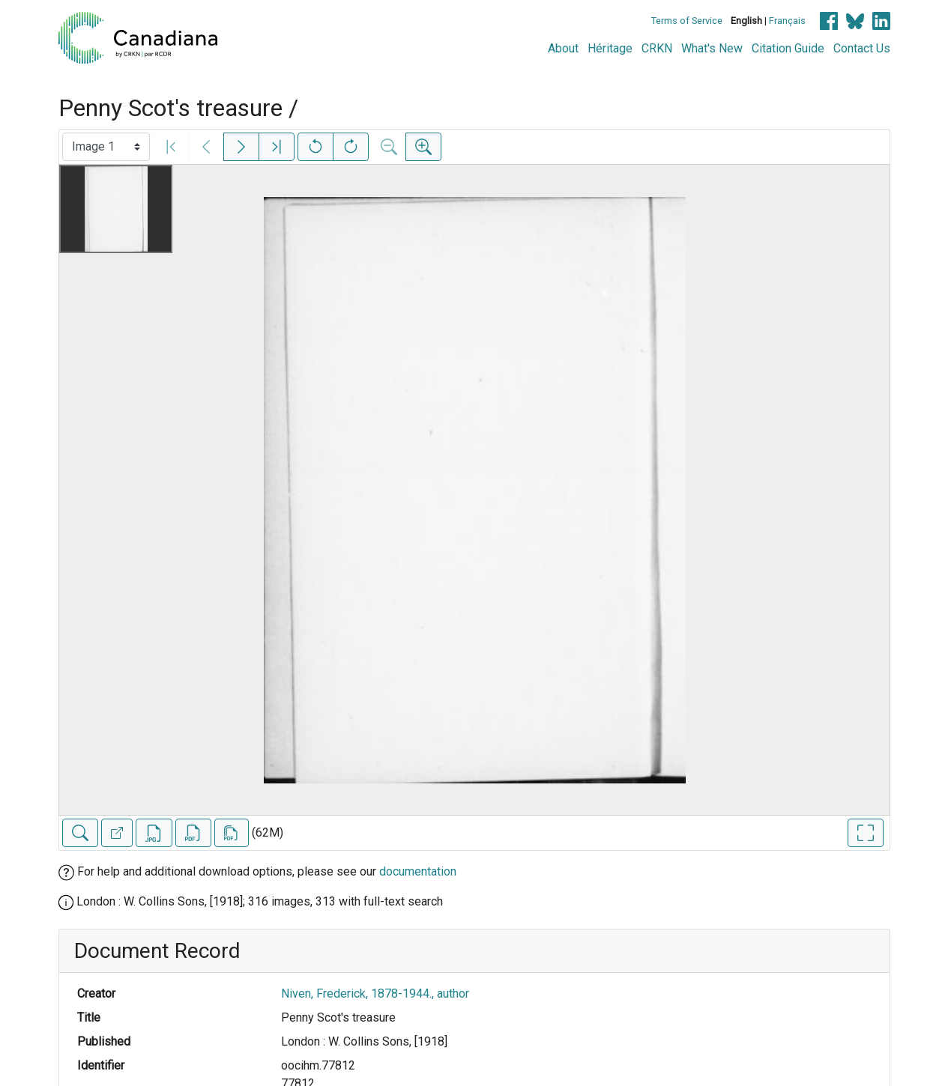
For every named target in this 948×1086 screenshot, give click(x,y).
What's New (712, 48)
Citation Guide (788, 48)
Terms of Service (686, 20)
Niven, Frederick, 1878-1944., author (375, 993)
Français (787, 20)
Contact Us (861, 48)
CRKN (656, 48)
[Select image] (106, 147)
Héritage (610, 48)
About (563, 48)
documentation (417, 871)
